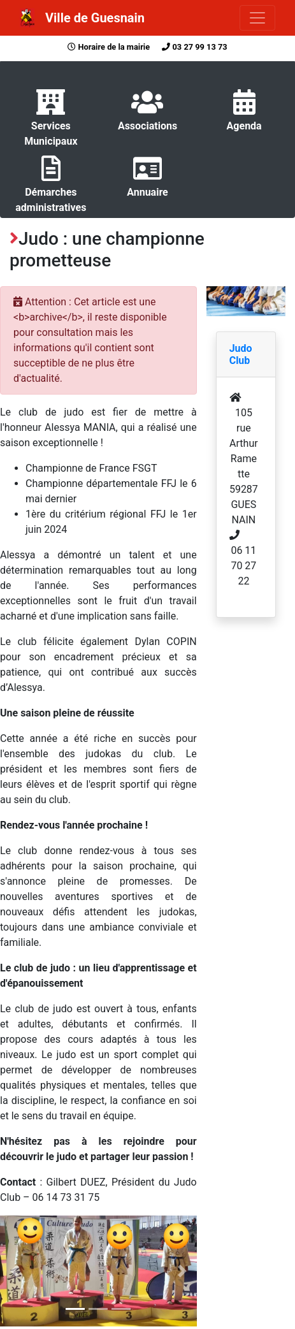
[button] (14, 1271)
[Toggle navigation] (257, 18)
